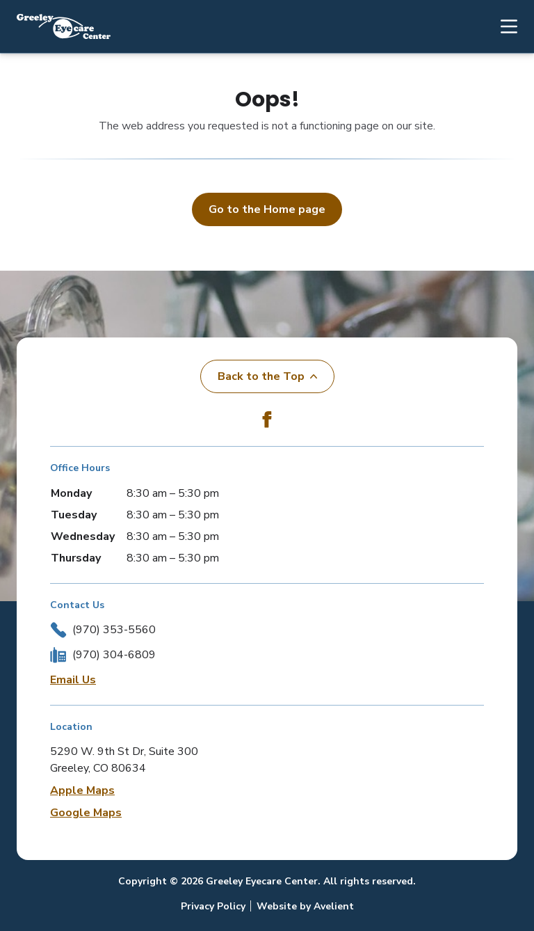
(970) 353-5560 (114, 629)
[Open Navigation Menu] (502, 26)
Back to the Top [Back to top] (267, 376)
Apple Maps (82, 790)
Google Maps (86, 812)
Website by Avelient (305, 906)
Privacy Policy (213, 906)
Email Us (73, 679)
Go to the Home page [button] (267, 209)
